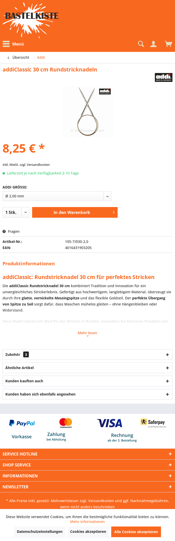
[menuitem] (15, 44)
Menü (13, 44)
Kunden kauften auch (24, 380)
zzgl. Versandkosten (35, 164)
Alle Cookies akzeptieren (136, 531)
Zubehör (17, 354)
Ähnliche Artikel (19, 367)
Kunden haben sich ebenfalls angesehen (40, 394)
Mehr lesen (87, 333)
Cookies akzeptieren (88, 531)
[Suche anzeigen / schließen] (140, 44)
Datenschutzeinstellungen (39, 531)
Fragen (11, 231)
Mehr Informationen (87, 521)
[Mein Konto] (153, 44)
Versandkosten (101, 500)
